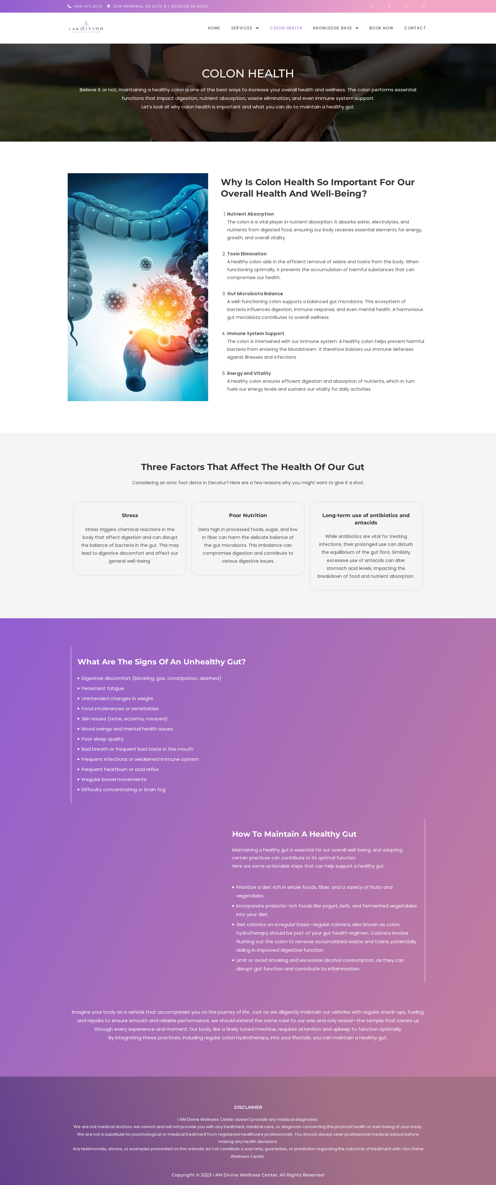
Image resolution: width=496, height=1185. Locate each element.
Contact (415, 28)
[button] (245, 28)
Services (245, 28)
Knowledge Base (336, 28)
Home (214, 28)
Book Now (381, 28)
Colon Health (286, 28)
